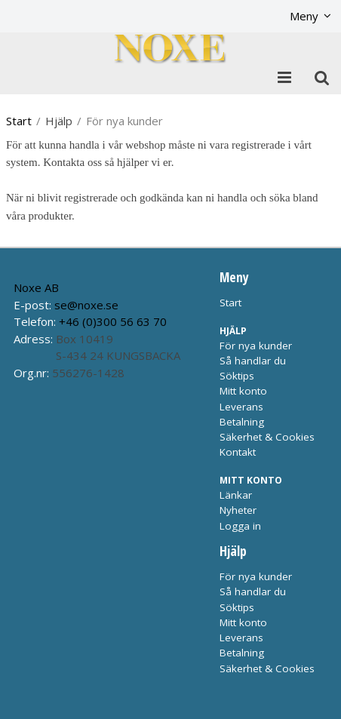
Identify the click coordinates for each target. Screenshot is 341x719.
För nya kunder (256, 345)
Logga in (240, 526)
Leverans (241, 406)
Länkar (236, 495)
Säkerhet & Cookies (267, 437)
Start (19, 120)
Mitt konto (243, 391)
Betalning (242, 422)
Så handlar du (253, 360)
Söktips (237, 376)
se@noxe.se (86, 304)
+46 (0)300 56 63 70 (113, 321)
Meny (304, 15)
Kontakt (238, 452)
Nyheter (238, 510)
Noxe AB (36, 287)
